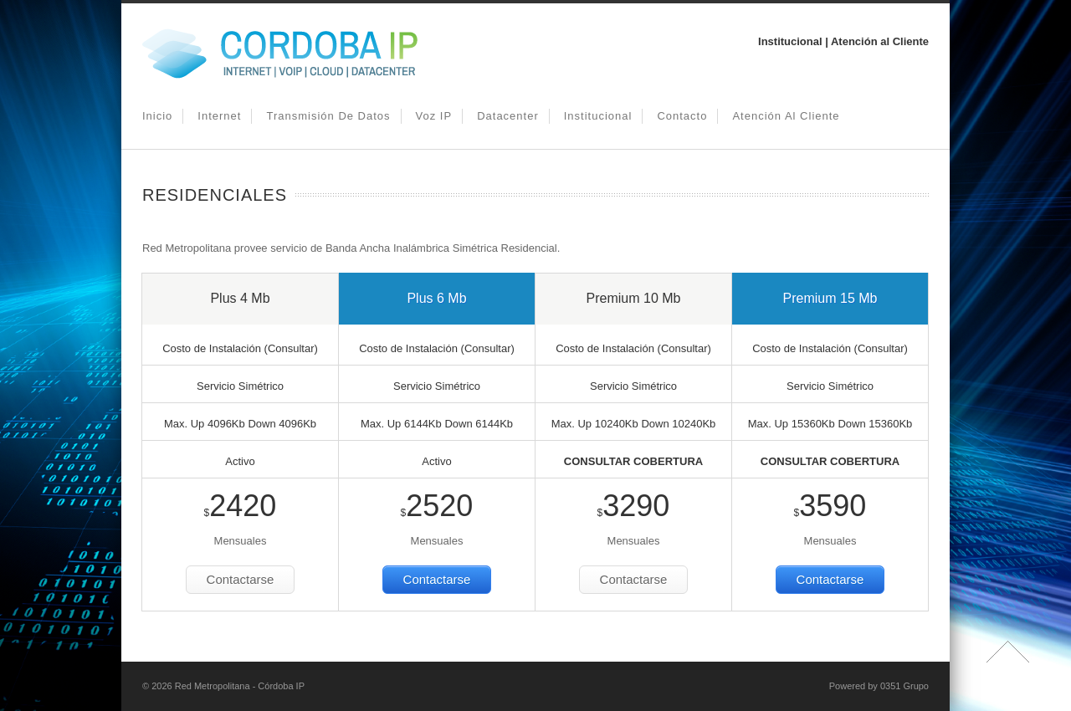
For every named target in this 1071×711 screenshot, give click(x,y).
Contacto (682, 116)
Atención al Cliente (785, 116)
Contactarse (240, 579)
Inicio (157, 116)
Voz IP (434, 116)
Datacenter (508, 116)
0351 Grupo (904, 686)
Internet (219, 116)
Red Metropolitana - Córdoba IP (240, 686)
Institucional (598, 116)
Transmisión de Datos (328, 116)
